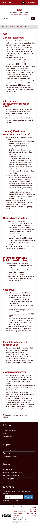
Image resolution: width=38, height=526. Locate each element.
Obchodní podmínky (9, 430)
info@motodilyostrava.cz (21, 62)
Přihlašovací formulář (10, 456)
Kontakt (34, 515)
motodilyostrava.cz (16, 27)
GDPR (5, 433)
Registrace (6, 453)
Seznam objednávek (9, 450)
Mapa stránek (7, 436)
